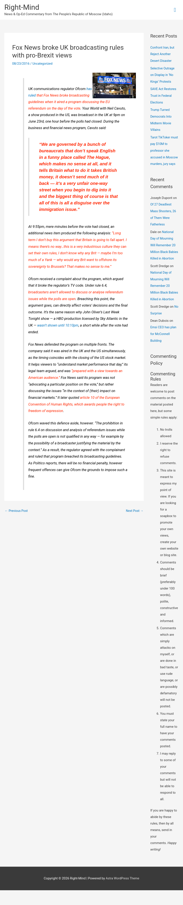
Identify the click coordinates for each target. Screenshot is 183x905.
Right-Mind (22, 7)
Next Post (134, 512)
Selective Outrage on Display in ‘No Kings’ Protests (163, 75)
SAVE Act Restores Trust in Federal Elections (163, 95)
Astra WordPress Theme (122, 893)
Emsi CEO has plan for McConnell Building (164, 348)
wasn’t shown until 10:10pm (58, 326)
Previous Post (17, 512)
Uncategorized (42, 64)
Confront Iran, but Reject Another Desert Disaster (162, 54)
